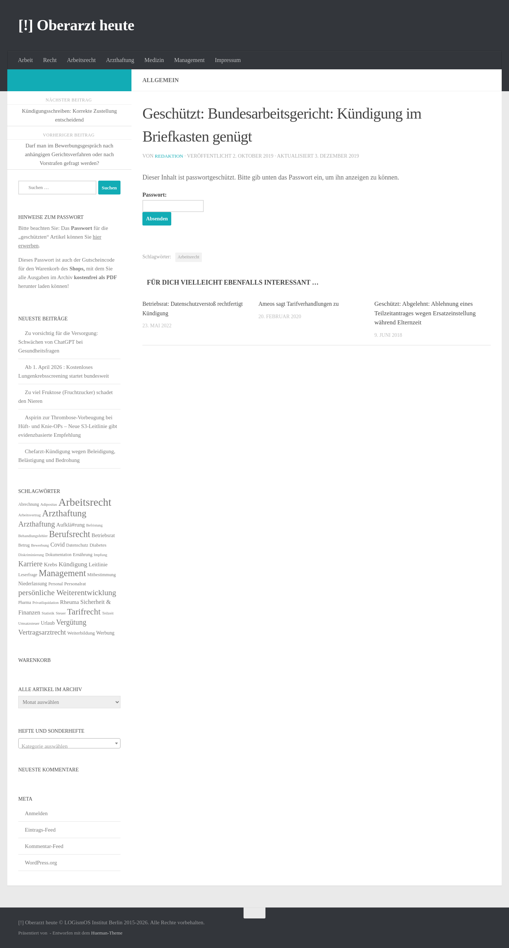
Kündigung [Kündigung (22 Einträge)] (72, 564)
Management (189, 60)
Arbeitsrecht (81, 60)
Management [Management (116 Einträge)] (62, 573)
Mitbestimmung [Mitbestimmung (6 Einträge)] (101, 574)
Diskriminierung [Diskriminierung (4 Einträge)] (31, 555)
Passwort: (176, 202)
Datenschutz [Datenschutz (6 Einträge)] (77, 545)
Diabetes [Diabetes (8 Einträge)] (97, 545)
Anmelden (36, 813)
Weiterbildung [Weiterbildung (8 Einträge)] (81, 633)
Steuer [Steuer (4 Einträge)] (61, 613)
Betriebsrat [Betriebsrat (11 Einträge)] (103, 535)
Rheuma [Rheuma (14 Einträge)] (69, 602)
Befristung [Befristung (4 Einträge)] (94, 525)
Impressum (228, 60)
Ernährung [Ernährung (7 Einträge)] (82, 554)
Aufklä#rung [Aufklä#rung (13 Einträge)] (70, 524)
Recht (50, 60)
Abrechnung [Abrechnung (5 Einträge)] (28, 504)
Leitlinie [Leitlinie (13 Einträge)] (98, 564)
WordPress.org (41, 863)
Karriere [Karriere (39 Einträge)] (30, 564)
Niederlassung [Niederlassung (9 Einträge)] (32, 583)
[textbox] (69, 746)
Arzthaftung (120, 60)
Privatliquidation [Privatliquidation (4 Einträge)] (45, 603)
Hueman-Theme (107, 933)
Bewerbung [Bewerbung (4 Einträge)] (40, 545)
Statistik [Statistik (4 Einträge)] (48, 613)
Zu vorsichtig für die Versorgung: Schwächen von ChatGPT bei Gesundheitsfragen (58, 342)
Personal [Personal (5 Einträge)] (55, 584)
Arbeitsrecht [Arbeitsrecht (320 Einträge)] (84, 502)
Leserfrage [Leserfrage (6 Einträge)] (27, 574)
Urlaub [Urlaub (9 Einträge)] (48, 623)
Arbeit (25, 60)
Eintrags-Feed (40, 830)
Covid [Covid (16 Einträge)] (57, 545)
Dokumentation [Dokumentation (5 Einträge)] (58, 554)
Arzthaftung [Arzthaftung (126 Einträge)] (64, 513)
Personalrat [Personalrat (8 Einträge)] (75, 583)
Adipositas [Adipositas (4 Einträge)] (49, 504)
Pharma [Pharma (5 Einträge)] (24, 602)
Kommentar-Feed (44, 846)
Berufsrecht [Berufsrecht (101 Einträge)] (69, 534)
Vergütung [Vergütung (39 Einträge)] (71, 622)
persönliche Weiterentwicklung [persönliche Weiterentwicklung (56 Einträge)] (67, 592)
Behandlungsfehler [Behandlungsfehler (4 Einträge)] (33, 536)
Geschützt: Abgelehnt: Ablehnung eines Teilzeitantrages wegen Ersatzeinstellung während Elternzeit (424, 314)
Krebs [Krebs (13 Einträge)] (50, 564)
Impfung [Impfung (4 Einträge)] (100, 555)
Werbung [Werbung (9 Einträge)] (105, 633)
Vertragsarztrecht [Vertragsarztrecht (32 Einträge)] (42, 632)
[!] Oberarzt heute (76, 25)
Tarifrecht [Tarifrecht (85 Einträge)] (84, 611)
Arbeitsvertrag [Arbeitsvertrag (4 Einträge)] (29, 515)
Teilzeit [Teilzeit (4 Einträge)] (108, 613)
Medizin (154, 60)
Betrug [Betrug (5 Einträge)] (24, 545)
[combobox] (69, 743)
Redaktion (170, 156)
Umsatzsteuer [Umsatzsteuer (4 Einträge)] (28, 623)
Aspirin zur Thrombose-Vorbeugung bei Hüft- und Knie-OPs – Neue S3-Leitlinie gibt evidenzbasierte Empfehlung (67, 426)
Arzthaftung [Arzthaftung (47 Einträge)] (36, 524)
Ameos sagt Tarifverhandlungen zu (302, 304)
